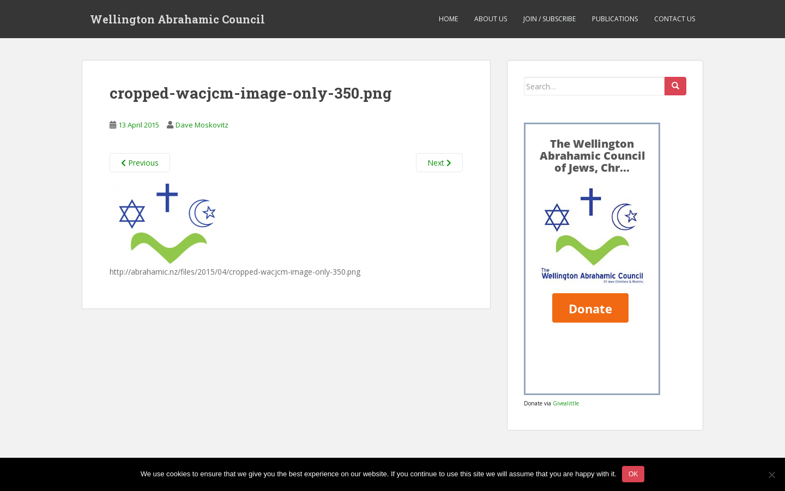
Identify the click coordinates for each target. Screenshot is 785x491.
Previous (140, 162)
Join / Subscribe (549, 18)
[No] (771, 474)
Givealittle (566, 403)
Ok (633, 474)
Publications (615, 18)
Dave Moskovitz (202, 125)
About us (490, 18)
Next (439, 162)
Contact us (674, 18)
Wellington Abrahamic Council (177, 19)
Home (448, 18)
